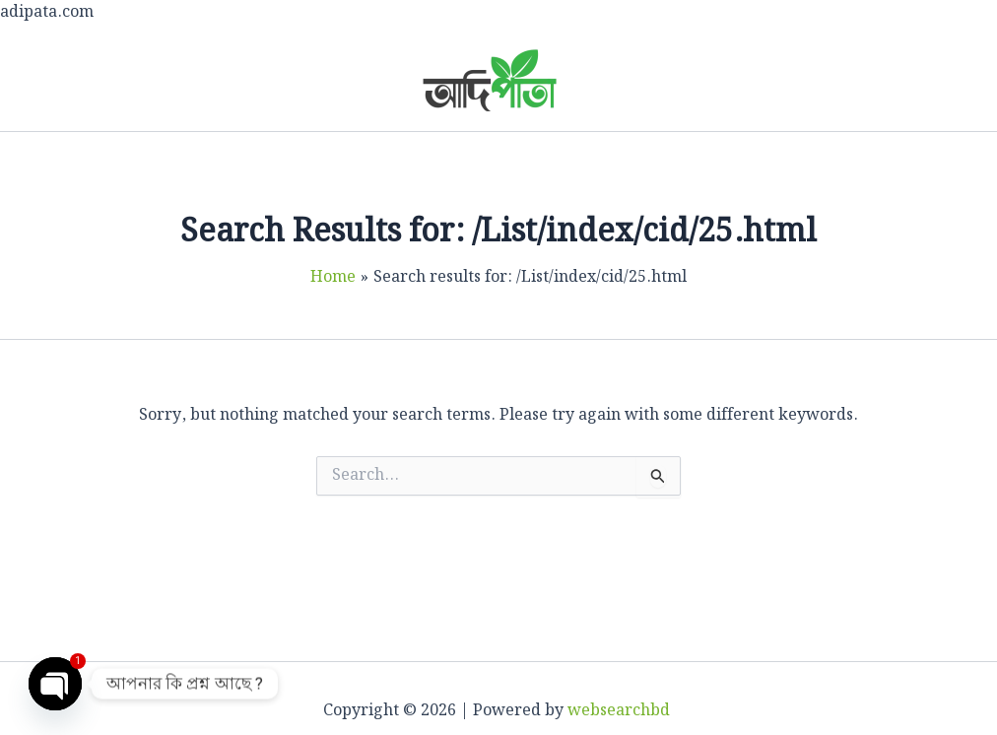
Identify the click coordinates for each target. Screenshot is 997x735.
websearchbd (620, 711)
